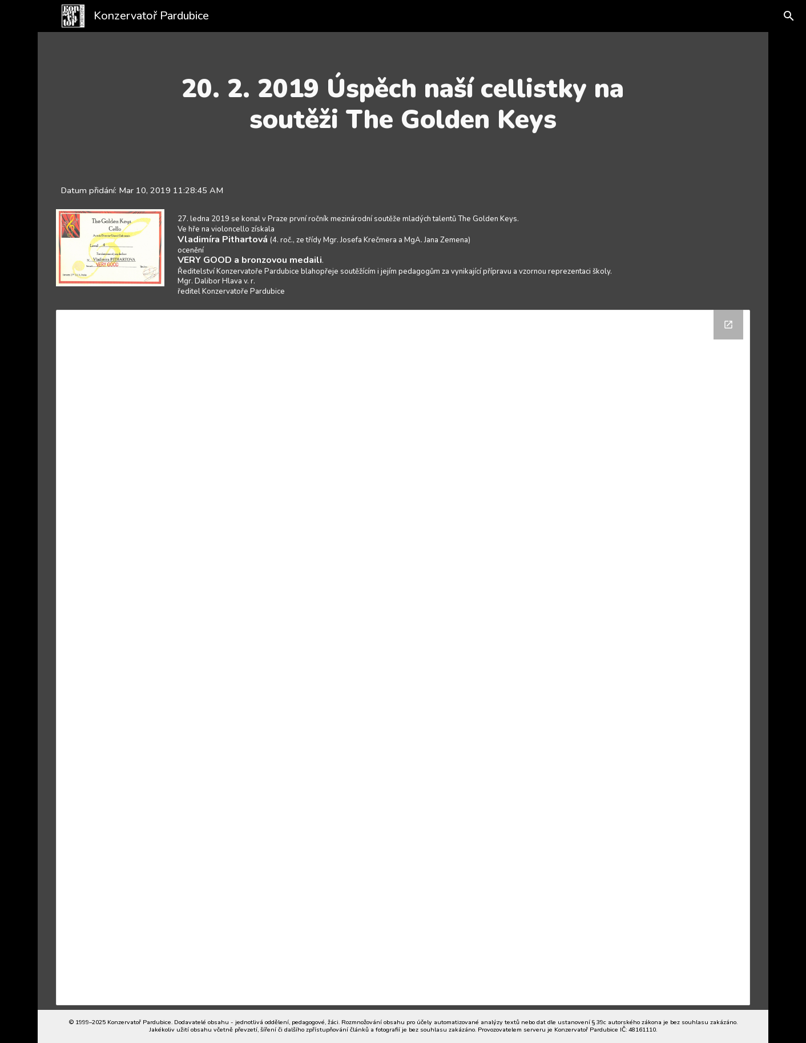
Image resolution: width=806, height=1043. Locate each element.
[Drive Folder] (403, 657)
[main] (403, 104)
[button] (781, 16)
